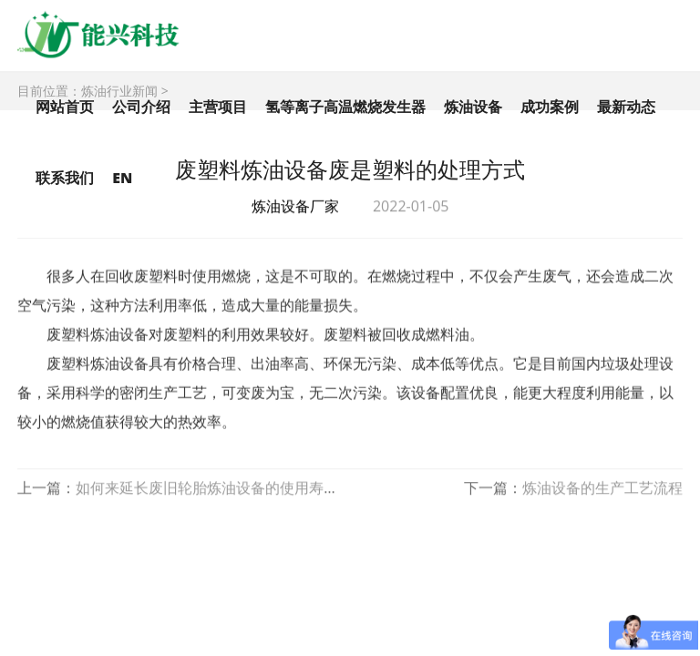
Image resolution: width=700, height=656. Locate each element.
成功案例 (549, 107)
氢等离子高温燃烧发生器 (345, 107)
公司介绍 (141, 107)
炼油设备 (473, 107)
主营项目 (218, 107)
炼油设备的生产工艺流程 (602, 488)
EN (122, 178)
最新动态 (626, 107)
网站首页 (65, 107)
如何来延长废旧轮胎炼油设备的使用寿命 (207, 488)
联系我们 (65, 178)
